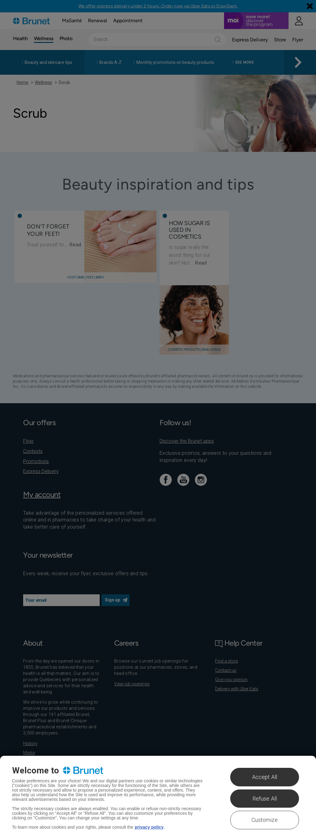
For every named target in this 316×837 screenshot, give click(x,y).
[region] (158, 796)
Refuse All (264, 798)
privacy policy (149, 827)
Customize (265, 820)
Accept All (264, 777)
